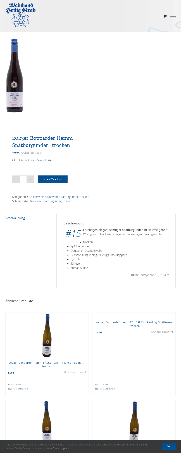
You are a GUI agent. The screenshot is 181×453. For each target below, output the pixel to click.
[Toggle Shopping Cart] (165, 16)
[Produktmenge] (23, 179)
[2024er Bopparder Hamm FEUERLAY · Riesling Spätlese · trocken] (133, 422)
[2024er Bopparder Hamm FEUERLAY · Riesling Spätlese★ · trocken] (133, 315)
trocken (84, 197)
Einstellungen (61, 448)
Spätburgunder (68, 197)
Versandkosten (44, 160)
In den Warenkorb (52, 179)
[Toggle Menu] (172, 16)
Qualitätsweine (36, 197)
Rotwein (52, 197)
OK (168, 446)
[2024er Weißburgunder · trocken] (47, 422)
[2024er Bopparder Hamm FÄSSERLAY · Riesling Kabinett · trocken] (47, 335)
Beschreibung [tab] (15, 218)
